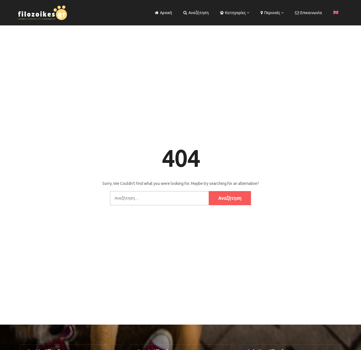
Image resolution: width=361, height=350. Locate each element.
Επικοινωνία (308, 12)
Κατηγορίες (233, 12)
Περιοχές (270, 12)
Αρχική (163, 12)
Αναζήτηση (196, 12)
